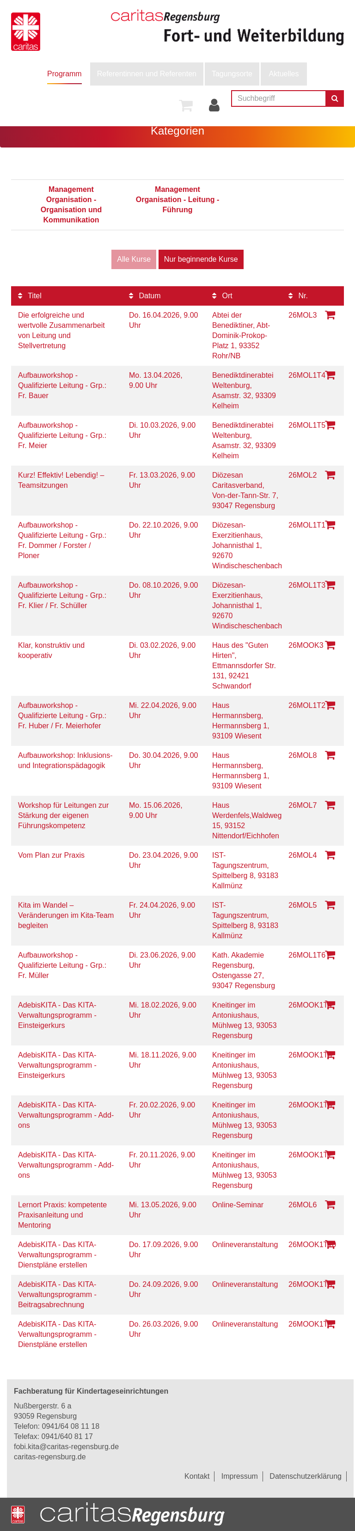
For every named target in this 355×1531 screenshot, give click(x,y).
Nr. (298, 296)
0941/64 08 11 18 (70, 1426)
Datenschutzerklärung (305, 1476)
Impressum (239, 1476)
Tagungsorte (232, 74)
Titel (30, 296)
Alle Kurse (134, 259)
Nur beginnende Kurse (201, 259)
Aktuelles (284, 74)
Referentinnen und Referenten (146, 74)
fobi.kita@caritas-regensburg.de (66, 1447)
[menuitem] (64, 74)
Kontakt (196, 1476)
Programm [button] (64, 74)
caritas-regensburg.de (50, 1457)
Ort (222, 296)
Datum (145, 296)
